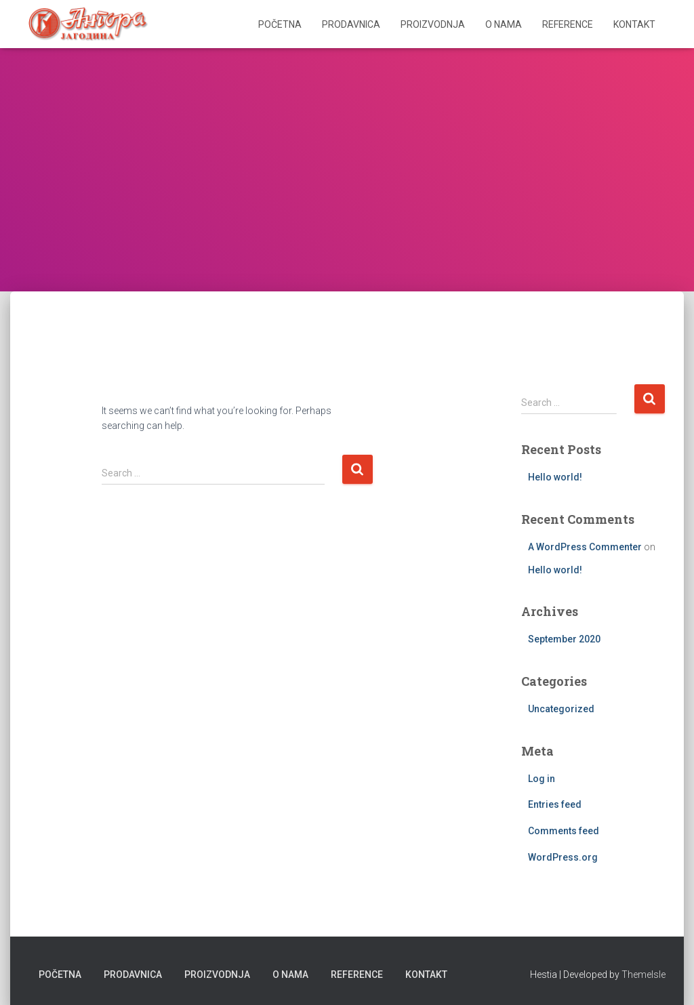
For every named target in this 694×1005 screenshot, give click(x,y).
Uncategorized (561, 708)
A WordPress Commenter (585, 546)
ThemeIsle (643, 974)
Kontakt (634, 24)
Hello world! (555, 477)
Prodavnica (351, 24)
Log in (541, 778)
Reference (567, 24)
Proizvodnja (433, 24)
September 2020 (564, 639)
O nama (503, 24)
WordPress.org (563, 857)
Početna (280, 24)
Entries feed (554, 804)
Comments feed (563, 830)
